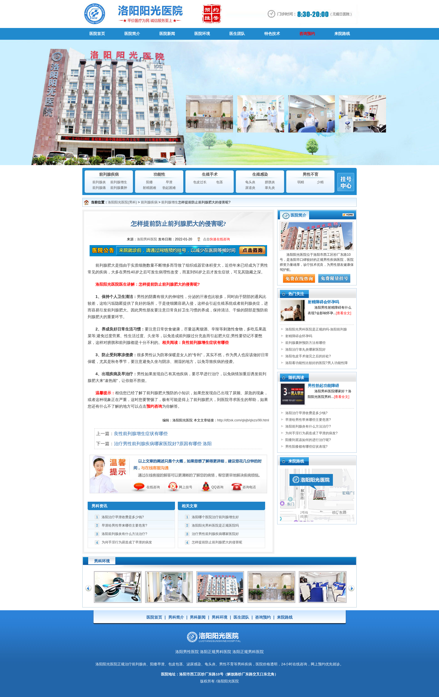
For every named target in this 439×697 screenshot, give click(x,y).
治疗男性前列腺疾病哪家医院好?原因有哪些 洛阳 (163, 443)
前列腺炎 (99, 182)
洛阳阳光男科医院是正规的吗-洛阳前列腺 (316, 329)
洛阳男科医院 (147, 239)
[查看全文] (343, 313)
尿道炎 (250, 188)
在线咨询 (153, 487)
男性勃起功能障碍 (323, 385)
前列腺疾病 (109, 174)
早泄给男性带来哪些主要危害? (124, 525)
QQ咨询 (217, 487)
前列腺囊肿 (118, 188)
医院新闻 (167, 34)
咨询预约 (307, 34)
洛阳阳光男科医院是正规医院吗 (215, 525)
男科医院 (219, 14)
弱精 (300, 182)
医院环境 (202, 34)
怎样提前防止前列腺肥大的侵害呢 (217, 542)
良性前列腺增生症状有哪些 (141, 433)
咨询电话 (249, 487)
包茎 (219, 182)
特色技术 (272, 34)
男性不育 (310, 174)
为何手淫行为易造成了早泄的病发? (311, 433)
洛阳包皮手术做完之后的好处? (308, 356)
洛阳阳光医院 (106, 664)
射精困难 (149, 188)
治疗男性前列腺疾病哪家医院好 (215, 534)
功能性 (159, 174)
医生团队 (237, 34)
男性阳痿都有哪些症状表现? (306, 447)
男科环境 (219, 617)
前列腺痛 (99, 188)
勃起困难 (169, 188)
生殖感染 (260, 174)
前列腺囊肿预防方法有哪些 (305, 343)
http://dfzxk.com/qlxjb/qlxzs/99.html (243, 420)
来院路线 (342, 34)
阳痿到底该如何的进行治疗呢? (308, 440)
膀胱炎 (270, 182)
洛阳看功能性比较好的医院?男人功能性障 (316, 363)
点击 (216, 239)
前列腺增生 (118, 182)
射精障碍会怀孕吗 (323, 302)
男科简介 (176, 617)
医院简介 (132, 34)
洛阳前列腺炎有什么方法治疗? (124, 534)
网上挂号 (185, 487)
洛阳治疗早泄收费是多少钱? (123, 517)
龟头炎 (250, 182)
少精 (320, 182)
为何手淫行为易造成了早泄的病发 (127, 542)
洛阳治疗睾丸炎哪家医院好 (305, 349)
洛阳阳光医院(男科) (122, 202)
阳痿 (149, 182)
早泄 (169, 182)
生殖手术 (210, 174)
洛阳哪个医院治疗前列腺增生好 (215, 517)
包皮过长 (200, 182)
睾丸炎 (270, 188)
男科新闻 (198, 617)
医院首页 (97, 34)
